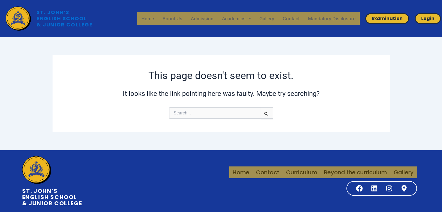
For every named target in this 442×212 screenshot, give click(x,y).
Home (147, 18)
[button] (236, 18)
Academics (236, 18)
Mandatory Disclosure (331, 18)
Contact (291, 18)
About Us (172, 18)
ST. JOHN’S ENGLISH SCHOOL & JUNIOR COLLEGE (65, 18)
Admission (202, 18)
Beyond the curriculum (355, 172)
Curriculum (301, 172)
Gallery (266, 18)
